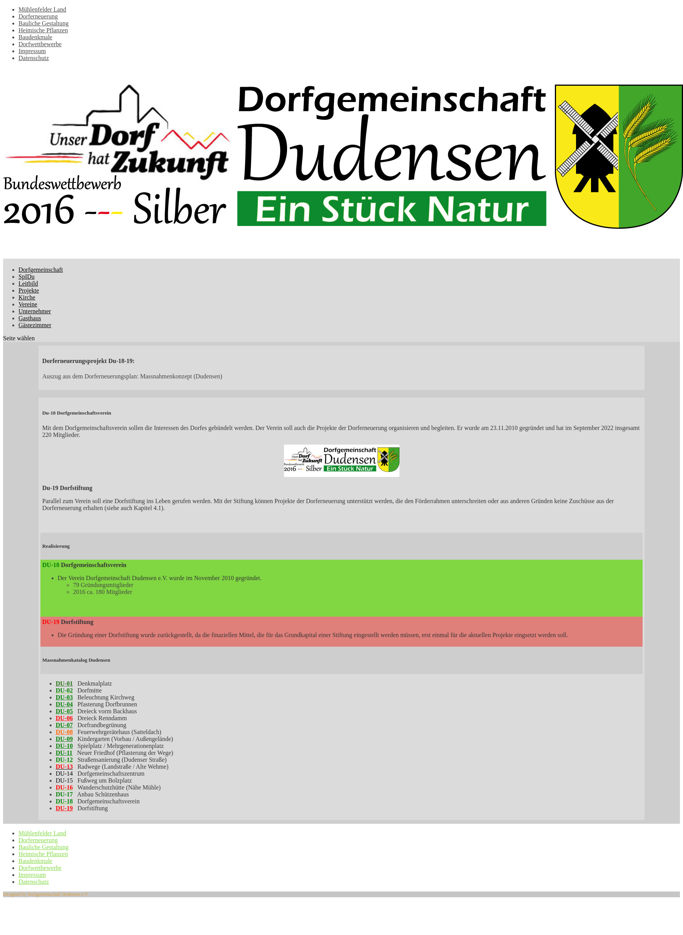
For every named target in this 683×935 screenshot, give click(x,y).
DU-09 (64, 739)
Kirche (26, 297)
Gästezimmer (34, 325)
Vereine (27, 304)
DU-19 (64, 808)
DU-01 (64, 683)
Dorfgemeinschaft (40, 269)
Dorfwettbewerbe (40, 44)
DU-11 (64, 752)
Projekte (28, 290)
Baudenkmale (35, 37)
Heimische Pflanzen (43, 30)
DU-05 (64, 711)
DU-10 (64, 746)
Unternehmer (34, 311)
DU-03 (64, 697)
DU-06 (64, 718)
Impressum (32, 51)
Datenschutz (33, 58)
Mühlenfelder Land (42, 9)
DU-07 (64, 725)
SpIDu (26, 276)
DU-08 (64, 732)
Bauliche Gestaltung (43, 23)
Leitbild (28, 283)
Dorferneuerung (38, 16)
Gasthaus (29, 318)
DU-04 (64, 704)
